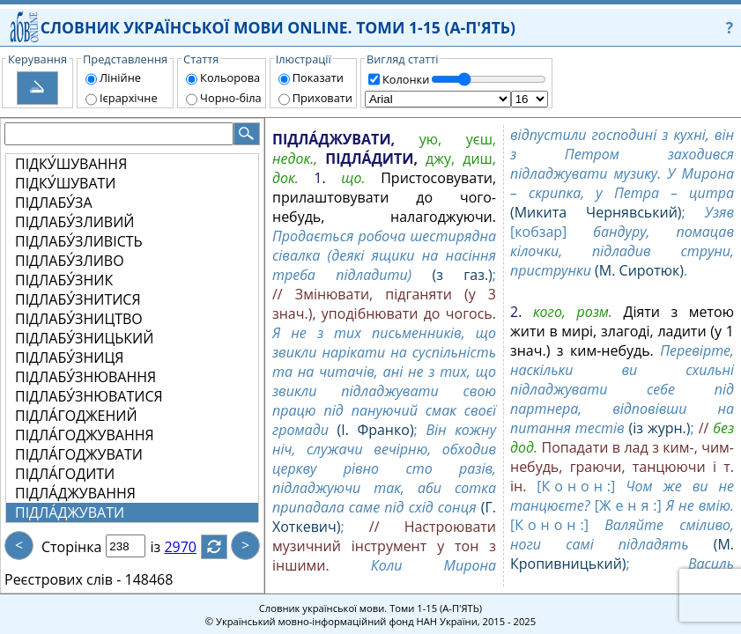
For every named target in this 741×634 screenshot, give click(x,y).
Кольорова (230, 77)
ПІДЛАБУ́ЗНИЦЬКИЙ (84, 338)
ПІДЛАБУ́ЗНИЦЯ (69, 357)
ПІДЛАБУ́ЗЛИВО (69, 260)
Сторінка (71, 547)
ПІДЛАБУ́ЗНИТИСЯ (78, 299)
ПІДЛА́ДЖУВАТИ (69, 512)
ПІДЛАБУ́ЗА (54, 202)
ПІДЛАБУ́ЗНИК (64, 280)
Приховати (322, 98)
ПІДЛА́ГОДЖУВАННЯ (84, 435)
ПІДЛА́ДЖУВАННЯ (75, 493)
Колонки (405, 79)
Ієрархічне (129, 98)
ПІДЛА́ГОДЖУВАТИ (79, 454)
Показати (318, 77)
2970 (190, 547)
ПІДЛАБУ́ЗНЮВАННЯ (85, 377)
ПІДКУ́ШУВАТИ (65, 183)
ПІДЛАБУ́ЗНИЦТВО (79, 318)
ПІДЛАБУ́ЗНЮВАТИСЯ (89, 396)
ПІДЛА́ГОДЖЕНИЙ (76, 415)
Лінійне (120, 77)
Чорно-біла (231, 98)
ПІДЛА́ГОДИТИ (65, 473)
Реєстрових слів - (62, 579)
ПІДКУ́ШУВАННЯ (71, 163)
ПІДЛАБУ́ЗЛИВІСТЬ (79, 241)
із (165, 547)
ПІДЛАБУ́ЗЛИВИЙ (74, 222)
